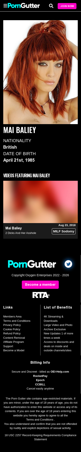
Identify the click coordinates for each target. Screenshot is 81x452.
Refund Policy (12, 333)
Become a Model (13, 350)
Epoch (40, 380)
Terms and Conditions (16, 320)
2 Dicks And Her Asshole (20, 233)
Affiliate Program (13, 342)
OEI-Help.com (60, 371)
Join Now (67, 6)
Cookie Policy (11, 329)
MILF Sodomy (63, 231)
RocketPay (40, 376)
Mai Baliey (13, 228)
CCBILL (40, 384)
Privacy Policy (12, 325)
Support (8, 346)
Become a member (40, 285)
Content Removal (14, 337)
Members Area (12, 316)
